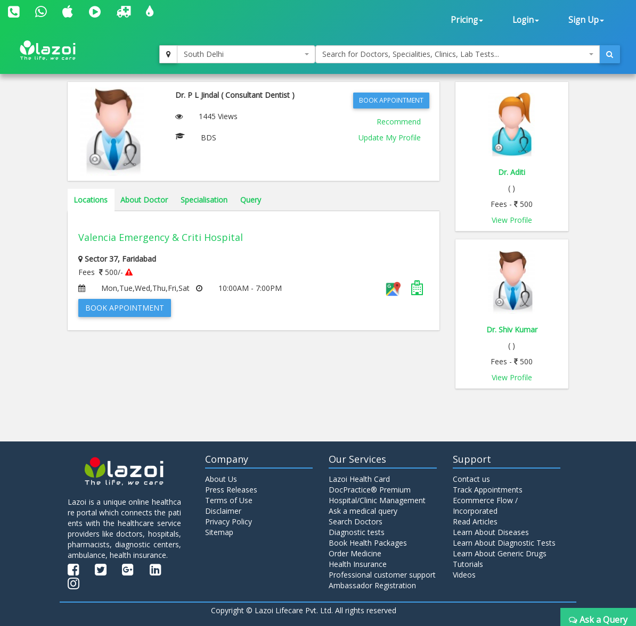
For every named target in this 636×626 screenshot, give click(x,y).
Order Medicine (355, 553)
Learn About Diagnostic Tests (504, 543)
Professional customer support (382, 575)
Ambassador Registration (372, 585)
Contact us (471, 479)
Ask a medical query (363, 511)
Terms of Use (228, 500)
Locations (91, 200)
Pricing (467, 20)
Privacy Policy (228, 521)
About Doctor (144, 200)
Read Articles (475, 521)
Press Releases (231, 490)
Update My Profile (389, 137)
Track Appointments (488, 490)
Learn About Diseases (491, 532)
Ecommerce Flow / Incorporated (485, 505)
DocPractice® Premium (370, 490)
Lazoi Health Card (359, 479)
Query (250, 200)
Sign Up (586, 20)
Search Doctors (355, 521)
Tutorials (468, 564)
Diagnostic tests (357, 532)
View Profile (512, 220)
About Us (221, 479)
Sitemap (219, 532)
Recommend (399, 121)
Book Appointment (391, 100)
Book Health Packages (368, 543)
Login (525, 20)
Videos (464, 575)
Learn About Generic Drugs (500, 553)
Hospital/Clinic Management (377, 500)
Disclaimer (223, 511)
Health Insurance (358, 564)
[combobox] (246, 54)
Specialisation (204, 200)
